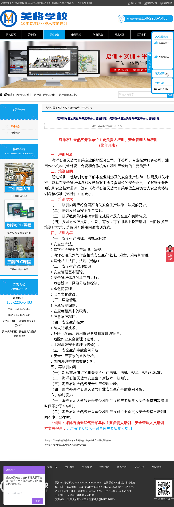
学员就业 (98, 34)
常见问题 (120, 34)
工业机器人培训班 (19, 196)
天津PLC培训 (23, 94)
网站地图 (166, 3)
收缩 (149, 62)
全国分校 (139, 467)
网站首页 (11, 34)
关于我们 (33, 34)
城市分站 (134, 3)
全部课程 (76, 34)
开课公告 (15, 126)
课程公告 (54, 34)
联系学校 (141, 34)
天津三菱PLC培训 (68, 94)
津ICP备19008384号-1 (114, 487)
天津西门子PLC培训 (45, 94)
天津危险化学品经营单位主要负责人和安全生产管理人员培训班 (82, 440)
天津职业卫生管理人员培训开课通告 (69, 444)
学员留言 (150, 3)
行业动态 (15, 132)
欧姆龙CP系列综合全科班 (19, 233)
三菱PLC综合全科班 (19, 269)
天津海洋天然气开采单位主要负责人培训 (99, 428)
